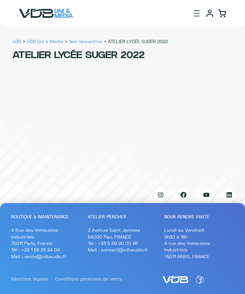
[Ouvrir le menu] (196, 13)
